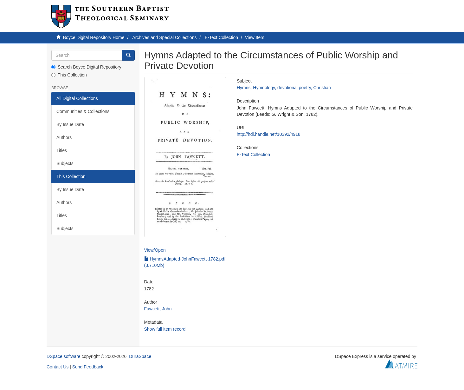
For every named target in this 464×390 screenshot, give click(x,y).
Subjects (65, 163)
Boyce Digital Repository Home (94, 37)
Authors (64, 137)
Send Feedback (87, 366)
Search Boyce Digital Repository (86, 66)
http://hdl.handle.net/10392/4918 (268, 134)
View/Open (155, 250)
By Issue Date (70, 124)
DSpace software (64, 356)
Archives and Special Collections (164, 37)
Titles (61, 150)
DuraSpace (140, 356)
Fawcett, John (158, 308)
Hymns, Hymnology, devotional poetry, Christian (284, 87)
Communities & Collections (82, 111)
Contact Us (57, 366)
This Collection (69, 74)
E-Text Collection (221, 37)
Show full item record (165, 329)
